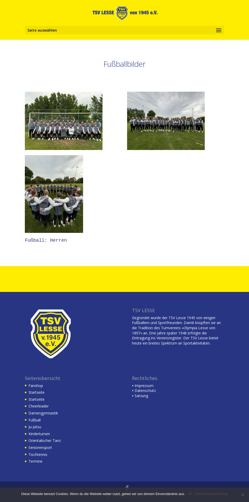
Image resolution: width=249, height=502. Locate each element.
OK (190, 494)
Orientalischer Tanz (44, 440)
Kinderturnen (39, 433)
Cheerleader (38, 406)
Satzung (140, 395)
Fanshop (35, 385)
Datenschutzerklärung (211, 494)
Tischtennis (37, 454)
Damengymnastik (43, 413)
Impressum (142, 385)
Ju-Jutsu (34, 426)
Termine (35, 461)
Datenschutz (144, 390)
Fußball (34, 420)
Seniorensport (40, 447)
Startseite (36, 392)
